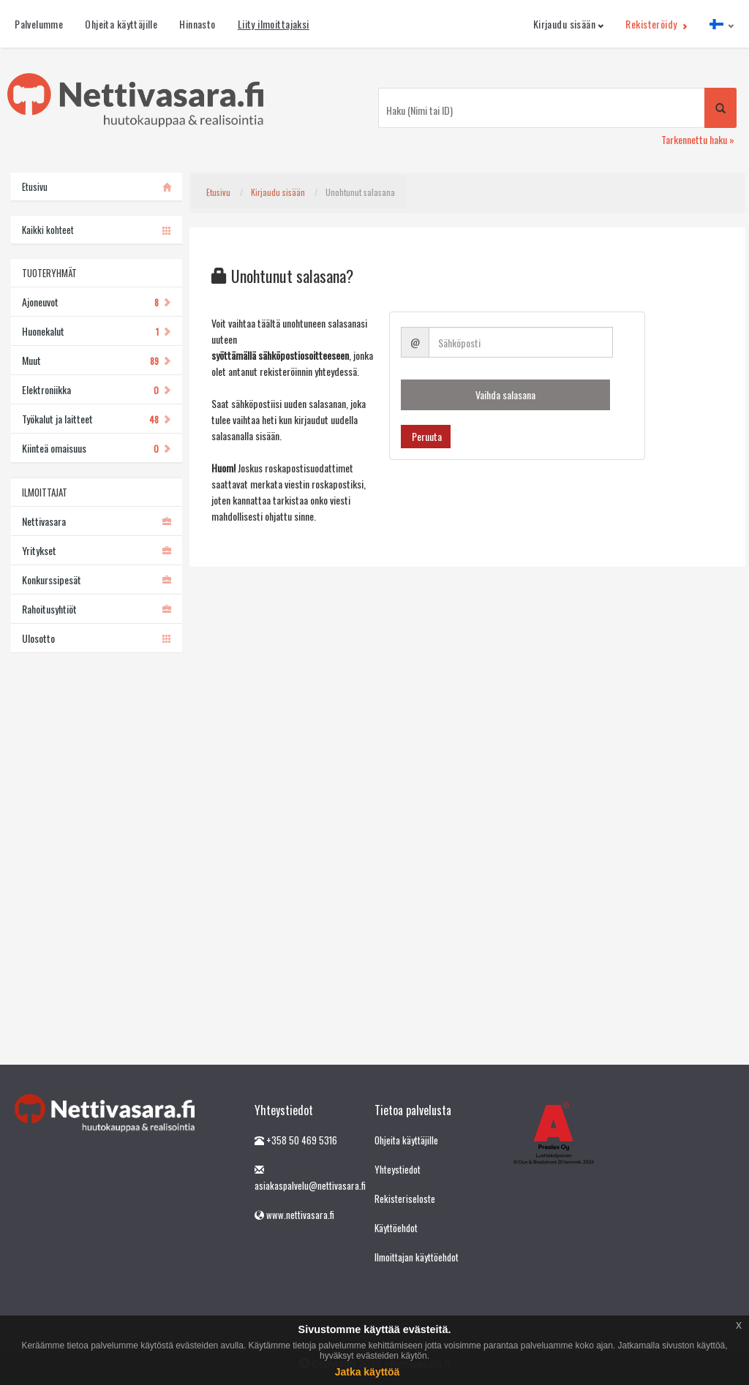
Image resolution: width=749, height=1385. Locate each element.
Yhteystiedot (397, 1169)
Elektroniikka (96, 389)
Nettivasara (96, 521)
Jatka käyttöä (367, 1372)
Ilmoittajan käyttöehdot (416, 1257)
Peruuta (426, 436)
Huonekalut (96, 331)
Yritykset (96, 550)
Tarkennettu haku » (697, 139)
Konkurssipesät (96, 579)
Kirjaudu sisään (568, 23)
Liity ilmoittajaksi (273, 23)
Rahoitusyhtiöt (96, 608)
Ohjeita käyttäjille (121, 23)
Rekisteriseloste (404, 1198)
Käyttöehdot (396, 1227)
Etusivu (218, 192)
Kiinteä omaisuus (96, 448)
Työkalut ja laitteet (96, 418)
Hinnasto (197, 23)
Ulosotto (96, 638)
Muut (96, 360)
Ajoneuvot (96, 301)
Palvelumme (39, 23)
